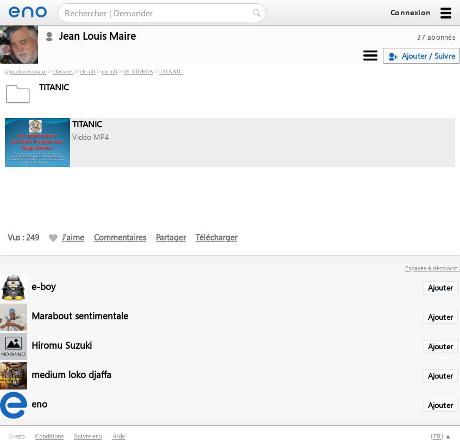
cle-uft (109, 71)
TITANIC (170, 71)
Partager (171, 237)
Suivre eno (88, 436)
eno (39, 403)
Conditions (49, 436)
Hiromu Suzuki (61, 344)
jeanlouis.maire (28, 71)
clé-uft (88, 71)
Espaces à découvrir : (432, 268)
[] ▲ (441, 436)
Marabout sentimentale (79, 315)
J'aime (66, 237)
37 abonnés (436, 36)
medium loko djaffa (71, 374)
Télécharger (216, 237)
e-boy (43, 286)
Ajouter (440, 287)
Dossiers (63, 71)
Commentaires (120, 237)
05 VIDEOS (138, 71)
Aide (118, 436)
